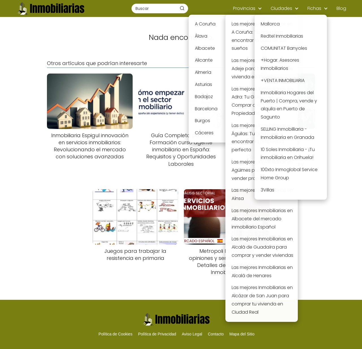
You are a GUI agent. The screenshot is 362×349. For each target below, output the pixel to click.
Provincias (244, 8)
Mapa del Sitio (242, 334)
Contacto (216, 334)
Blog (341, 8)
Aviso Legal (192, 334)
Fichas (314, 8)
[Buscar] (182, 8)
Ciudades (281, 8)
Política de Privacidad (157, 334)
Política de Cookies (115, 334)
